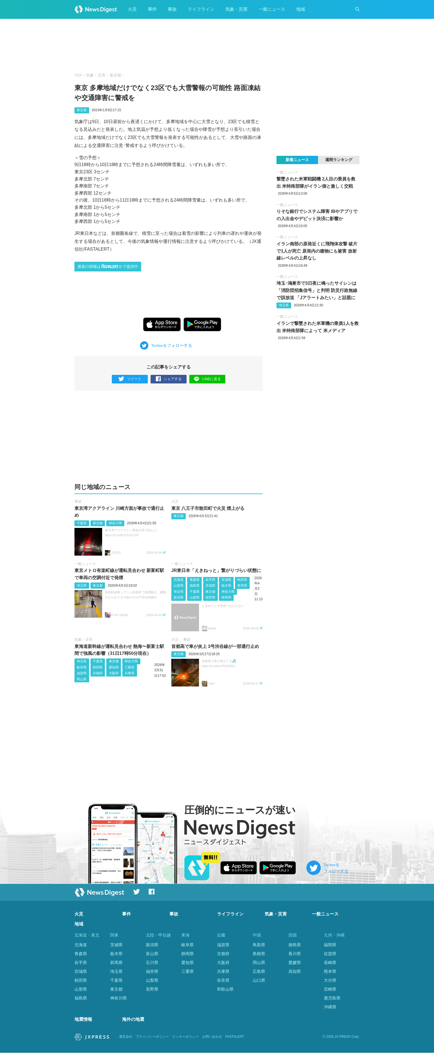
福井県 (152, 971)
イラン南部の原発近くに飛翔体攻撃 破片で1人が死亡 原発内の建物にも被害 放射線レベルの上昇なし (317, 250)
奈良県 (223, 980)
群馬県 (242, 585)
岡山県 (82, 679)
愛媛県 (294, 962)
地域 (300, 9)
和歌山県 (225, 989)
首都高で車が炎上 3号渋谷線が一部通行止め (215, 646)
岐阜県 (82, 667)
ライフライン (201, 9)
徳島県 (294, 945)
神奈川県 (115, 523)
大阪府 (114, 673)
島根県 (259, 953)
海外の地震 (133, 1019)
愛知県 (114, 667)
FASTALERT (234, 1037)
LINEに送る (207, 379)
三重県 (130, 667)
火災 (132, 9)
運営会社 (125, 1037)
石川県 (152, 962)
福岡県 (330, 945)
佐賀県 (330, 953)
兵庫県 (130, 673)
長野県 (210, 598)
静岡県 (226, 598)
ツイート (129, 379)
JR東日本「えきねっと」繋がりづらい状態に (216, 570)
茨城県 (210, 585)
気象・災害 (236, 9)
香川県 (294, 953)
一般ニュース (272, 9)
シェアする (169, 379)
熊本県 (330, 971)
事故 (172, 9)
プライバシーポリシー (152, 1037)
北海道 (179, 580)
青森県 (195, 580)
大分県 (330, 980)
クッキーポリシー (185, 1037)
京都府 (98, 673)
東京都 (115, 75)
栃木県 (226, 585)
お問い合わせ (212, 1037)
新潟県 (179, 598)
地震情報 (83, 1019)
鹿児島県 (332, 998)
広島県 (259, 971)
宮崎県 (330, 989)
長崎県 (330, 962)
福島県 (195, 585)
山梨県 (195, 598)
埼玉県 (82, 585)
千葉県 (82, 523)
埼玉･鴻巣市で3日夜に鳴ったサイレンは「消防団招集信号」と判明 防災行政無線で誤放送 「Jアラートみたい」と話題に (317, 290)
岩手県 (210, 580)
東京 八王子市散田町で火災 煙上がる (208, 508)
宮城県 (226, 580)
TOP (78, 75)
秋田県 (242, 580)
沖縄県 (330, 1006)
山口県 (259, 980)
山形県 (179, 585)
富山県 (152, 953)
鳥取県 (259, 945)
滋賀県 (82, 673)
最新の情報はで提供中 (108, 266)
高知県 (294, 971)
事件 (152, 9)
